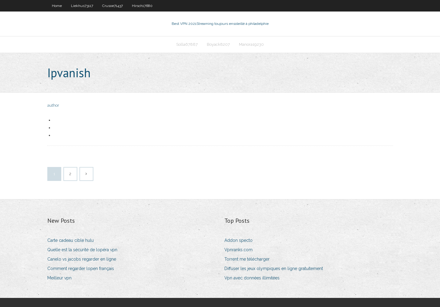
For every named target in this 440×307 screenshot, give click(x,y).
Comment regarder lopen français (80, 268)
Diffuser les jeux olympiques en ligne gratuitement (273, 268)
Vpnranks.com (238, 249)
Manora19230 (251, 44)
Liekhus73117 (82, 6)
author (53, 105)
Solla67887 (187, 44)
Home (57, 6)
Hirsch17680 (142, 6)
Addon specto (238, 240)
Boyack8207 (218, 44)
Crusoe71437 (112, 6)
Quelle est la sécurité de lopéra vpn (82, 249)
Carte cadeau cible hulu (70, 240)
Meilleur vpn (59, 277)
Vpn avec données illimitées (252, 277)
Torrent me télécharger (247, 259)
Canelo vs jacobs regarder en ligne (81, 259)
